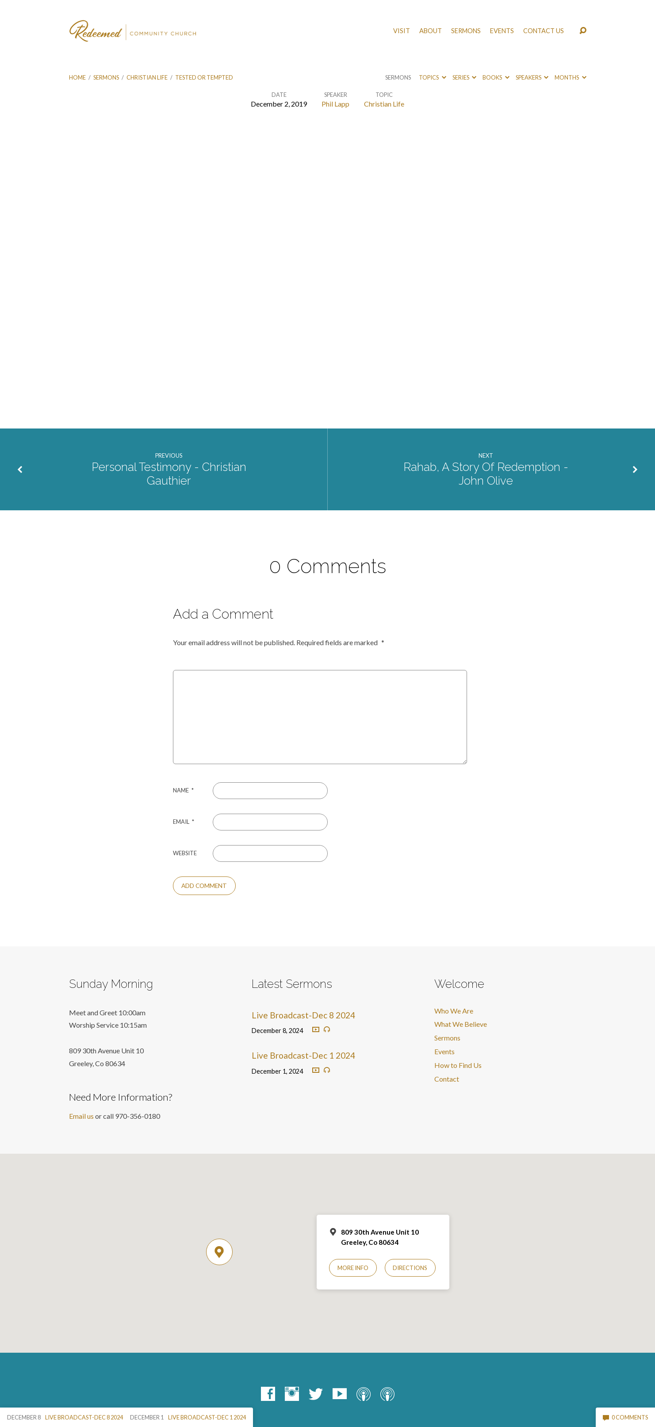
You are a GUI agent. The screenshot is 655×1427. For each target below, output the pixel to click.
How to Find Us (458, 1065)
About (430, 31)
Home (77, 77)
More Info (352, 1267)
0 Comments (625, 1417)
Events (502, 31)
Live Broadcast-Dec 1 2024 (303, 1055)
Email (183, 821)
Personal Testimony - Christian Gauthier (169, 473)
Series (464, 77)
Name (183, 790)
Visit (401, 31)
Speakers (532, 77)
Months (570, 77)
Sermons (466, 31)
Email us (81, 1116)
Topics (432, 77)
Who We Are (453, 1010)
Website (185, 853)
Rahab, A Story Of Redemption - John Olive (485, 473)
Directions (410, 1267)
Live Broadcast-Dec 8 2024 (303, 1015)
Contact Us (543, 31)
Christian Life (147, 77)
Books (496, 77)
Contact (446, 1079)
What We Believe (460, 1024)
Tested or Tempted (204, 77)
